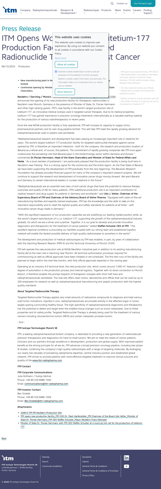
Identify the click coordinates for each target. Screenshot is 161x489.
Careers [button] (137, 10)
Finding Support (148, 11)
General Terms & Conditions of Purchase (100, 471)
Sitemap (45, 457)
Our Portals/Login (143, 3)
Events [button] (127, 10)
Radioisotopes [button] (91, 10)
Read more (60, 57)
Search (45, 461)
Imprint (85, 461)
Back (4, 438)
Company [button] (25, 10)
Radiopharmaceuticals (45, 10)
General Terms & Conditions (94, 466)
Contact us (122, 3)
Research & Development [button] (68, 11)
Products (106, 10)
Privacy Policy (88, 475)
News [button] (118, 10)
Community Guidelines (52, 466)
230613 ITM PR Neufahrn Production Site (41, 412)
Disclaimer (86, 457)
